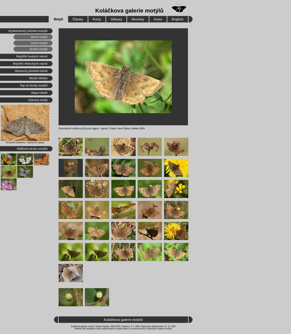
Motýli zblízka (38, 78)
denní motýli (39, 37)
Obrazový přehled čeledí (31, 71)
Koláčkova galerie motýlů (129, 10)
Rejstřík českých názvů (31, 56)
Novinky (138, 19)
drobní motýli (38, 49)
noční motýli (39, 43)
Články (78, 19)
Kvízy (97, 19)
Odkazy (116, 19)
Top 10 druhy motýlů (33, 85)
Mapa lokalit (39, 92)
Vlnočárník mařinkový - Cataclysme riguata (25, 142)
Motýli (58, 19)
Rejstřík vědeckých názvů (30, 63)
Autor (158, 19)
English (177, 19)
